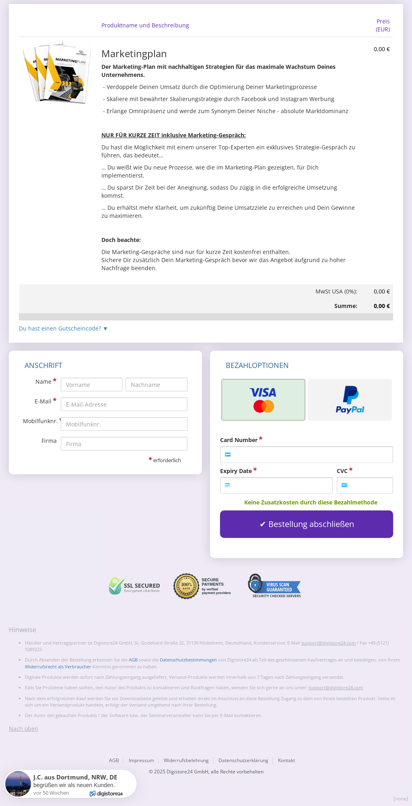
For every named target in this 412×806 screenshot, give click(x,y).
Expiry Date (236, 471)
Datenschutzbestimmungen (188, 660)
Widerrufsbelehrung (186, 760)
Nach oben (23, 728)
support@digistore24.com (328, 643)
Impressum (141, 760)
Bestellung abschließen (311, 524)
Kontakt (286, 760)
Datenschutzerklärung (243, 760)
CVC (342, 471)
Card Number (239, 440)
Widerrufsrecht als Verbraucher (58, 666)
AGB (133, 660)
